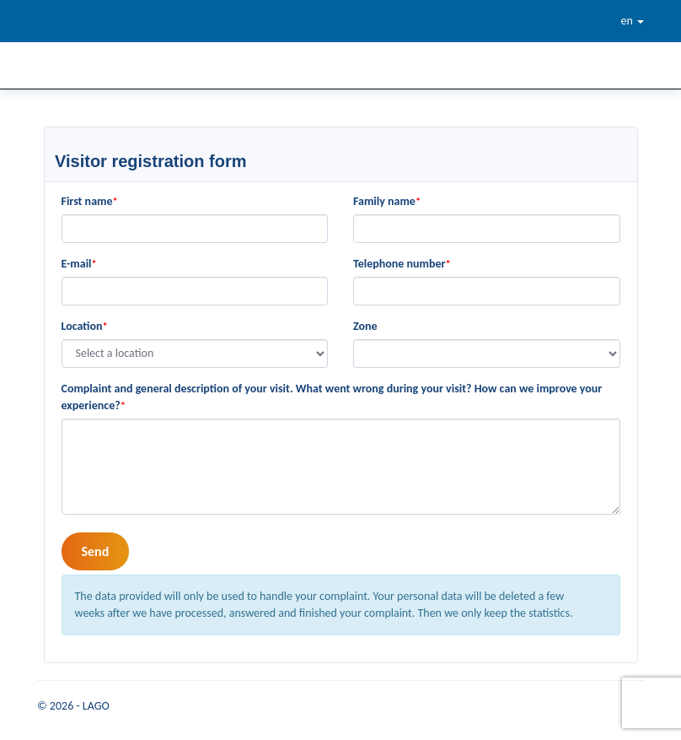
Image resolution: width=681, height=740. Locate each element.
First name (90, 201)
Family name (387, 201)
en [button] (633, 21)
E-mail (79, 264)
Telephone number (402, 264)
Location (85, 326)
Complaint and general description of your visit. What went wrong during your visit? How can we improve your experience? (332, 397)
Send (96, 551)
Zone (365, 326)
